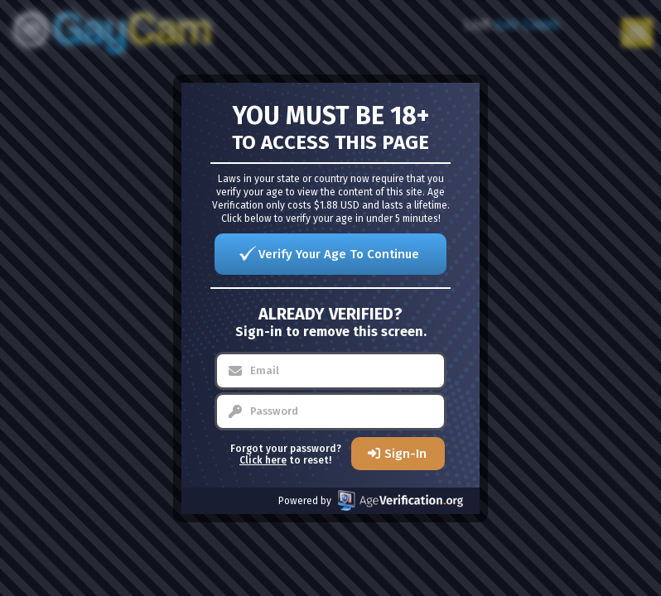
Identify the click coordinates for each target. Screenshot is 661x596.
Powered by (370, 500)
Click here (263, 460)
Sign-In (405, 453)
